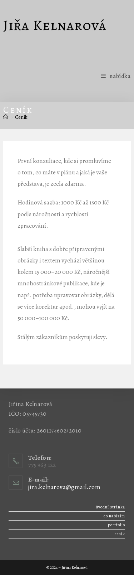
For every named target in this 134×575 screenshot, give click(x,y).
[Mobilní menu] (115, 76)
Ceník (21, 117)
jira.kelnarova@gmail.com (64, 487)
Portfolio (116, 525)
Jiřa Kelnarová (54, 25)
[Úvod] (5, 117)
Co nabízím (114, 516)
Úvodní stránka (110, 507)
